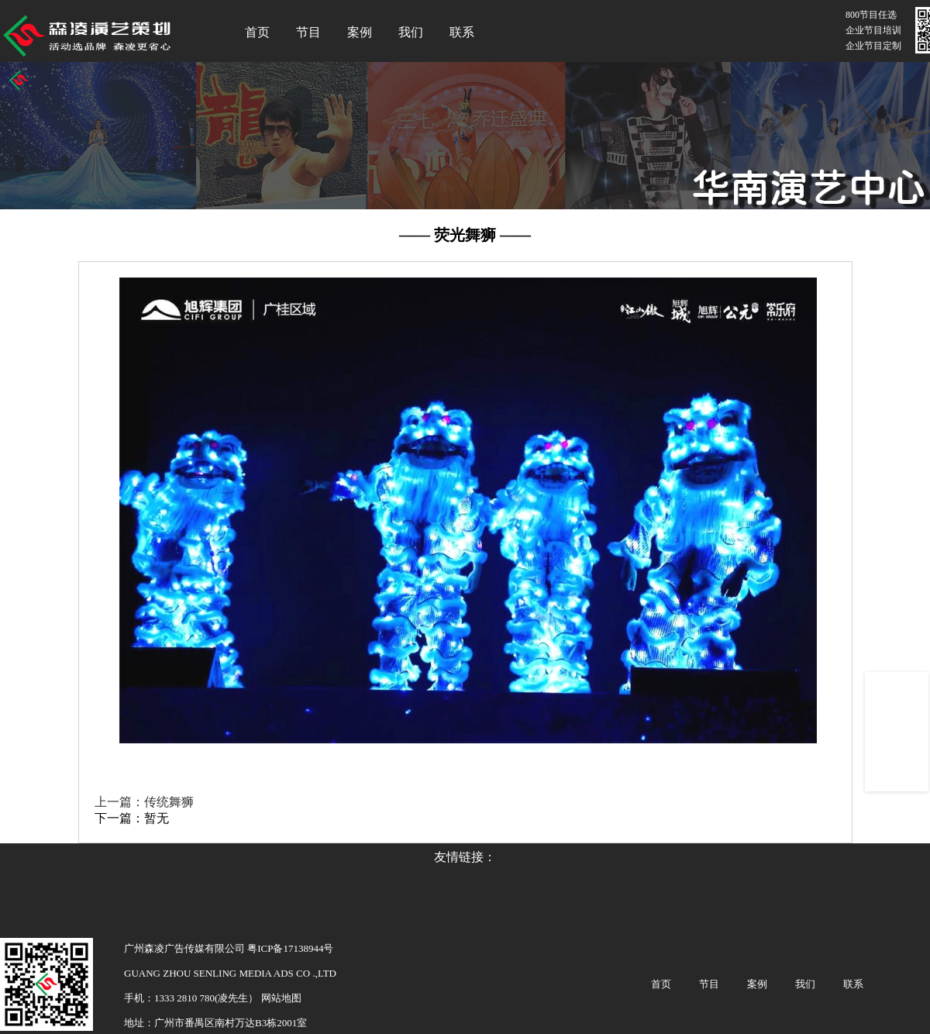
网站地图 (279, 998)
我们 (410, 32)
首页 (257, 32)
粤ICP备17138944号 (290, 948)
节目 (308, 32)
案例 (359, 32)
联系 (462, 32)
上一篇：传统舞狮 (144, 801)
